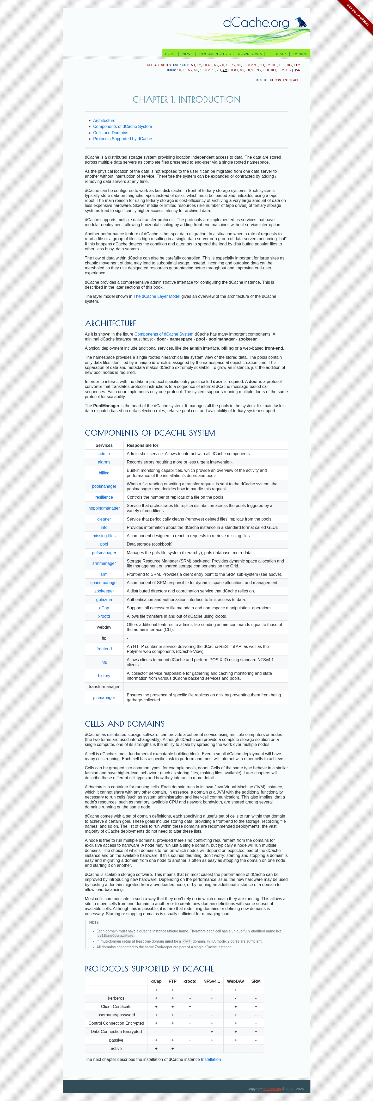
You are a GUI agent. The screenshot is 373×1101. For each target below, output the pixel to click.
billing (104, 473)
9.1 (262, 65)
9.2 (268, 65)
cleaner (104, 519)
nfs (104, 662)
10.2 (289, 65)
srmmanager (104, 563)
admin (104, 453)
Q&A (297, 70)
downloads (250, 53)
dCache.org (272, 1089)
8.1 (245, 65)
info (104, 527)
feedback (278, 53)
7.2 (233, 65)
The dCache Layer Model (156, 296)
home (170, 53)
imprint (301, 53)
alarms (104, 462)
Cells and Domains (110, 133)
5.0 (179, 70)
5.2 (199, 65)
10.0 (274, 65)
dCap (104, 608)
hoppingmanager (104, 508)
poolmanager (104, 486)
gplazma (104, 599)
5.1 (193, 65)
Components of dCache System (122, 126)
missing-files (104, 536)
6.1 (210, 65)
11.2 (297, 65)
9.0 (256, 65)
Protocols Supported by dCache (122, 139)
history (104, 675)
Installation (211, 1059)
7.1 (227, 65)
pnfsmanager (104, 552)
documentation (215, 53)
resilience (104, 497)
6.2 (216, 65)
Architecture (104, 120)
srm (104, 574)
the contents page (283, 80)
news (187, 53)
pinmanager (104, 697)
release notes (159, 65)
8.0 (239, 65)
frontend (104, 649)
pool (104, 544)
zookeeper (104, 591)
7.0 (222, 65)
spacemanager (104, 582)
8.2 (250, 65)
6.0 (205, 65)
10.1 (282, 65)
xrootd (104, 616)
